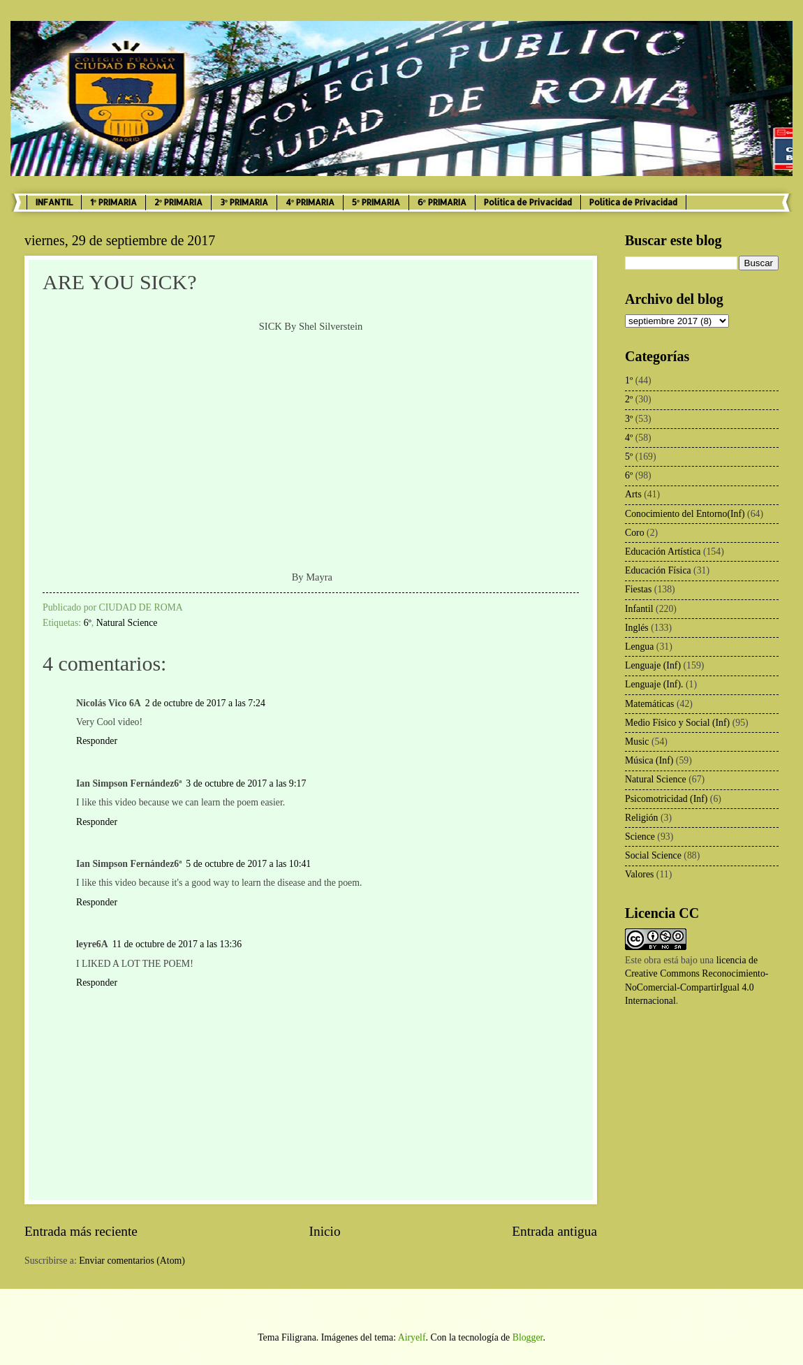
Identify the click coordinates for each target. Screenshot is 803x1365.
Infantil (639, 609)
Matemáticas (650, 704)
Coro (634, 532)
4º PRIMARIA (310, 202)
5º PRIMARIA (376, 202)
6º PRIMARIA (442, 202)
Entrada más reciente (81, 1231)
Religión (641, 817)
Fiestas (638, 589)
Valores (639, 874)
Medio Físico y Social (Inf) (677, 722)
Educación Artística (662, 551)
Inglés (637, 627)
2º (629, 399)
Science (640, 836)
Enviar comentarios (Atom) (132, 1260)
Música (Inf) (649, 760)
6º (87, 623)
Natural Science (127, 623)
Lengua (639, 646)
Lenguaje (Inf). (654, 684)
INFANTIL (54, 202)
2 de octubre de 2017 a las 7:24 (205, 703)
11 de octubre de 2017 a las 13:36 (177, 944)
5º (629, 456)
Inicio (325, 1231)
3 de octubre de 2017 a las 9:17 (246, 783)
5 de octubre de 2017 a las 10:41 (248, 864)
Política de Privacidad (528, 202)
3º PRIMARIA (244, 202)
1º (629, 380)
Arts (633, 494)
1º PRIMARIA (113, 202)
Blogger (528, 1337)
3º (629, 419)
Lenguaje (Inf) (653, 665)
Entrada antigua (554, 1231)
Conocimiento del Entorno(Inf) (685, 514)
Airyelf (412, 1337)
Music (637, 741)
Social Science (653, 855)
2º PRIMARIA (178, 202)
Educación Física (658, 570)
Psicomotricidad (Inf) (666, 799)
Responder (96, 741)
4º (629, 437)
